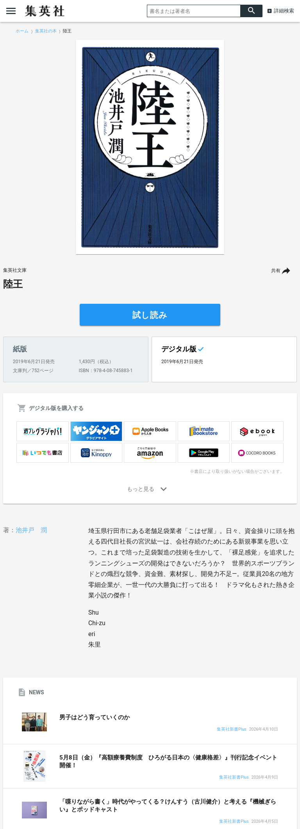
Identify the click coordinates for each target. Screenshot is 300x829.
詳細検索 (284, 11)
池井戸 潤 (31, 530)
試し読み (150, 315)
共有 (275, 270)
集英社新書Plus (231, 729)
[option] (150, 147)
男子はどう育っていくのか (94, 717)
